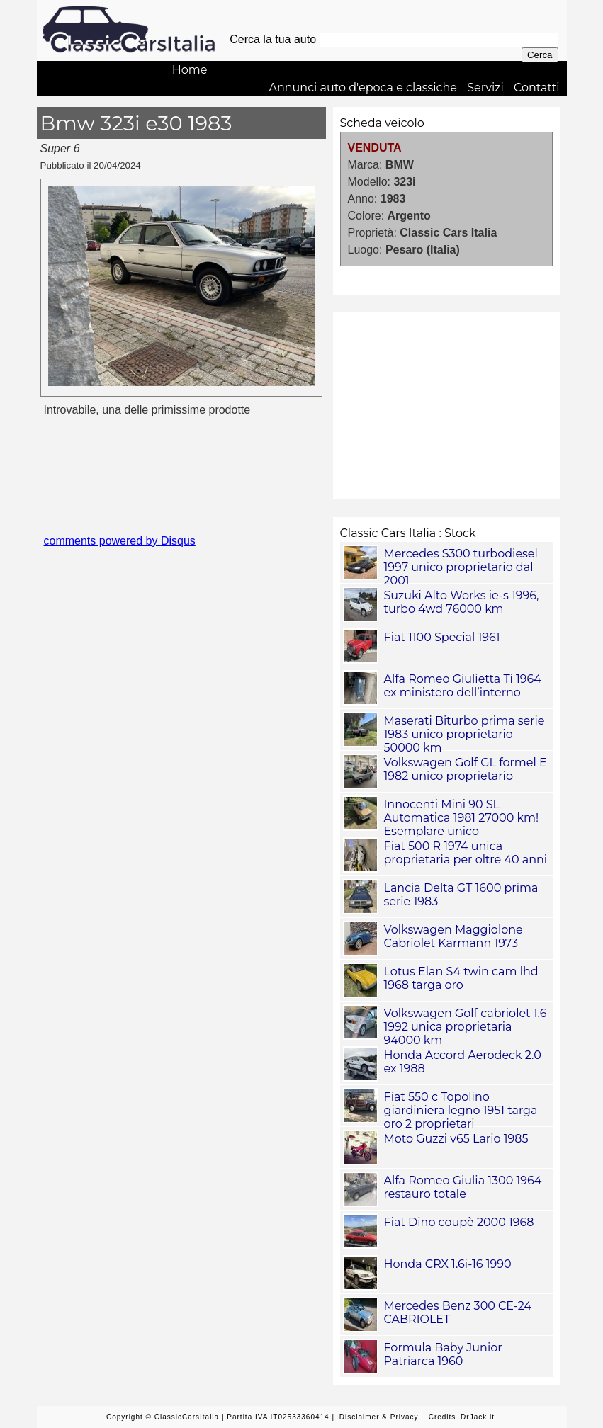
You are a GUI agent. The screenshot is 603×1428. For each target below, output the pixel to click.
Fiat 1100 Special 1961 (442, 637)
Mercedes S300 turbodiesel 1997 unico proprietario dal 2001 (461, 567)
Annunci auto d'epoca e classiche (362, 87)
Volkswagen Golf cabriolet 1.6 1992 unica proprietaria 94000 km (465, 1027)
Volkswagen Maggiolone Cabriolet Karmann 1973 (453, 936)
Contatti (537, 87)
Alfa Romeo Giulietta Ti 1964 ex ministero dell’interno (462, 685)
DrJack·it (478, 1417)
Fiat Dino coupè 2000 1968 (459, 1222)
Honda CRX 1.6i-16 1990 (448, 1264)
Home (190, 69)
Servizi (485, 87)
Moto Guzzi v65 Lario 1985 (456, 1138)
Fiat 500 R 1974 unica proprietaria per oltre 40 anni (466, 852)
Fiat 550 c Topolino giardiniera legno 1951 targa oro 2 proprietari (461, 1110)
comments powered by (120, 541)
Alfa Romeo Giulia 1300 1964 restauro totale (463, 1187)
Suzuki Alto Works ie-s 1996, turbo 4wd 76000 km (461, 602)
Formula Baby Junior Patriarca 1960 (443, 1354)
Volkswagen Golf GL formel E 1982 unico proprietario (465, 769)
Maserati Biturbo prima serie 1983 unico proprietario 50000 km (464, 734)
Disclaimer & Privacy (379, 1417)
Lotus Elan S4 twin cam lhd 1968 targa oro (461, 978)
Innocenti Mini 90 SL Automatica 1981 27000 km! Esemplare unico (461, 818)
